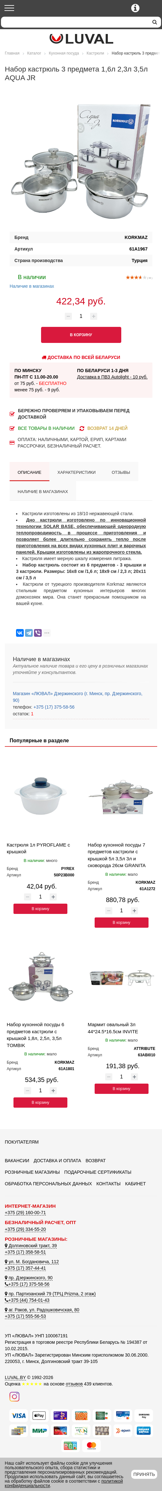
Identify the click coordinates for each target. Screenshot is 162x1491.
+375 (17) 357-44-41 (25, 1268)
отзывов (74, 1383)
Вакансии (17, 1160)
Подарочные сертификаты (97, 1172)
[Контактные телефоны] (135, 8)
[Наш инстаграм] (14, 1396)
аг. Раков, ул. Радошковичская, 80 (42, 1309)
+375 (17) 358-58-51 (25, 1252)
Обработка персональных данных (48, 1183)
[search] (155, 22)
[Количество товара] (81, 316)
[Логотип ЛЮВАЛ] (81, 38)
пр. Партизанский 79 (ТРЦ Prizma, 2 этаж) (50, 1293)
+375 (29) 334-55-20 (25, 1229)
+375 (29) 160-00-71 (25, 1212)
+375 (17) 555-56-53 (25, 1316)
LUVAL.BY (15, 1377)
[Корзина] (151, 8)
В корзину (40, 909)
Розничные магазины (32, 1172)
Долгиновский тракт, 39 (31, 1245)
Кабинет (135, 1183)
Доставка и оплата (57, 1160)
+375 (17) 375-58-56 (53, 707)
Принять (144, 1474)
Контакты (108, 1183)
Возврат (96, 1160)
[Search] (75, 22)
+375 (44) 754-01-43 (27, 1300)
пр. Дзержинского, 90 (29, 1277)
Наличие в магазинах (32, 281)
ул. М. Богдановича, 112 (32, 1261)
